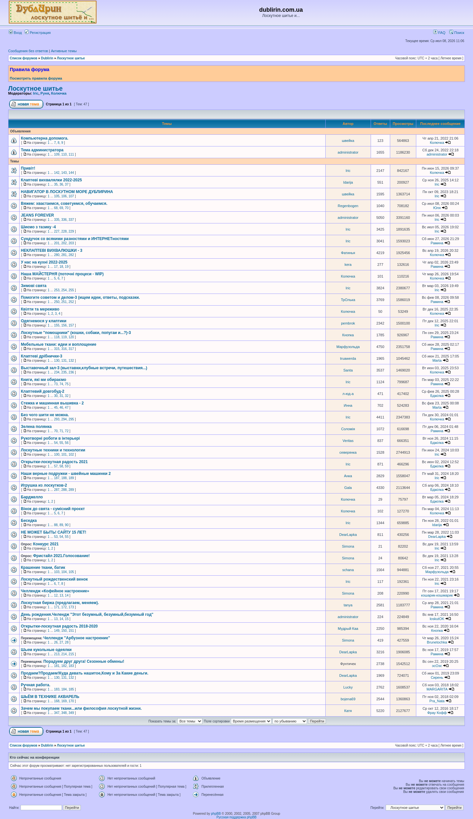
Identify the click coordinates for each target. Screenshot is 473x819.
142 (57, 172)
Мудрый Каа (348, 628)
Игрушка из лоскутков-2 (44, 485)
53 (56, 536)
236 (71, 372)
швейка (348, 141)
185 (71, 689)
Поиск (456, 33)
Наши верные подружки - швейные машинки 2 (66, 473)
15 (66, 619)
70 (66, 208)
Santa (348, 370)
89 (61, 525)
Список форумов (23, 58)
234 (57, 372)
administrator (348, 152)
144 (71, 172)
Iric (35, 93)
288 (64, 490)
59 (66, 466)
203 (71, 243)
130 (57, 360)
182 (64, 666)
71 (61, 431)
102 (71, 454)
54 (56, 443)
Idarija (348, 182)
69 (61, 208)
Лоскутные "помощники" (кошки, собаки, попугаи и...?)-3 (76, 332)
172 (64, 607)
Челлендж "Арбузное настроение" (76, 638)
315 (57, 349)
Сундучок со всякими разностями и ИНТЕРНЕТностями (75, 238)
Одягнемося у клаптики (44, 321)
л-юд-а (347, 394)
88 (56, 525)
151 (71, 630)
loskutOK (437, 619)
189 (71, 478)
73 (56, 384)
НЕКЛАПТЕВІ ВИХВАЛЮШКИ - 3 (51, 250)
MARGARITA (436, 689)
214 (64, 654)
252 (71, 302)
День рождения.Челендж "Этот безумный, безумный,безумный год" (87, 614)
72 (66, 431)
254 (64, 290)
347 (57, 713)
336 (64, 219)
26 (56, 642)
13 (61, 595)
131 (64, 360)
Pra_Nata (436, 701)
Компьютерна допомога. (44, 138)
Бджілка (437, 396)
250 (57, 302)
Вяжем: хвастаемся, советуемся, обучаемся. (64, 203)
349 (71, 713)
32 (66, 396)
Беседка (29, 520)
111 (71, 154)
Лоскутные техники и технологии (53, 450)
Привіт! (28, 168)
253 (57, 290)
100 (57, 454)
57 (56, 466)
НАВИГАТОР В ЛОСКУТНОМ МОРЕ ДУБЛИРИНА (67, 192)
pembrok (348, 323)
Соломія (348, 429)
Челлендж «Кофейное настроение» (55, 591)
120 (71, 337)
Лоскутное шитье (71, 58)
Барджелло (32, 497)
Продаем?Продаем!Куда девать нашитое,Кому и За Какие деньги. (84, 673)
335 (57, 219)
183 (71, 666)
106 (64, 196)
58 (61, 466)
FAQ (439, 33)
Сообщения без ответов (28, 51)
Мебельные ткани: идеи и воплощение (58, 344)
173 (71, 607)
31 (61, 396)
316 (64, 349)
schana (348, 570)
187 (57, 478)
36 (61, 184)
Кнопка (348, 335)
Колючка (59, 93)
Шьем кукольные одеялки (46, 649)
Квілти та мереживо (40, 309)
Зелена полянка (36, 426)
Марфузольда (348, 347)
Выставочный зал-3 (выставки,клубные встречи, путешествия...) (84, 368)
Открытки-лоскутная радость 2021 (54, 462)
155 (57, 325)
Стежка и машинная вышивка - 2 (52, 403)
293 (57, 419)
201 (57, 243)
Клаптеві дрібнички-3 (41, 356)
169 (64, 701)
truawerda (348, 358)
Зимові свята (33, 285)
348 (64, 713)
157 (71, 325)
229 (71, 231)
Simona (348, 546)
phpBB (216, 813)
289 (71, 490)
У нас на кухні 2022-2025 (44, 262)
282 (71, 255)
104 (64, 572)
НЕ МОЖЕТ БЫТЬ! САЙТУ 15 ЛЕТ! (53, 532)
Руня (44, 93)
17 (56, 266)
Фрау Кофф (437, 713)
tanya (348, 605)
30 (56, 396)
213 (57, 654)
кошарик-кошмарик (437, 595)
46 (61, 407)
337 (71, 219)
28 (66, 642)
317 (71, 349)
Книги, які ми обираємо (43, 379)
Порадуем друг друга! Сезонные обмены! (83, 661)
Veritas (348, 441)
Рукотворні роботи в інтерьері (50, 438)
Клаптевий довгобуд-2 (42, 391)
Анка (348, 476)
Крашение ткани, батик (43, 567)
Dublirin (47, 58)
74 (61, 384)
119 (64, 337)
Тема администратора (42, 150)
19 (66, 266)
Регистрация (38, 33)
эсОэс (437, 666)
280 (57, 255)
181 (57, 666)
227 (57, 231)
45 (56, 407)
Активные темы (64, 51)
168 (57, 701)
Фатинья (348, 253)
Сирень (437, 677)
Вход (15, 33)
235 (64, 372)
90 (66, 525)
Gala (348, 488)
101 (64, 454)
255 (71, 290)
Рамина (437, 243)
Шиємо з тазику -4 (38, 227)
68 (56, 208)
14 (66, 595)
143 (64, 172)
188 (64, 478)
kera (348, 264)
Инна (348, 405)
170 (71, 701)
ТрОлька (348, 300)
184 (64, 689)
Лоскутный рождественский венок (54, 579)
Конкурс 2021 (46, 544)
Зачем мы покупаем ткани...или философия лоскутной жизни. (81, 708)
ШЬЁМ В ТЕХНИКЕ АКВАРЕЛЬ (50, 696)
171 (57, 607)
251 (64, 302)
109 (57, 154)
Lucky (348, 687)
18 (61, 266)
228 (64, 231)
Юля (437, 208)
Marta (436, 360)
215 (71, 654)
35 (56, 184)
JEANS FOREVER (37, 215)
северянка (348, 452)
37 (66, 184)
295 (71, 419)
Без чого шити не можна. (45, 415)
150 (64, 630)
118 (57, 337)
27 (61, 642)
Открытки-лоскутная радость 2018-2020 (59, 626)
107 (71, 196)
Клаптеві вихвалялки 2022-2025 (51, 180)
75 (66, 384)
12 (56, 595)
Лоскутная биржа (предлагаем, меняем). (60, 602)
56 (66, 443)
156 (64, 325)
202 (64, 243)
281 (64, 255)
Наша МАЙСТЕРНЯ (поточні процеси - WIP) (62, 274)
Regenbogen (348, 206)
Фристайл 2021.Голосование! (61, 556)
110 (64, 154)
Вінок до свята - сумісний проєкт (53, 509)
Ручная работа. (35, 685)
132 (71, 360)
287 (57, 490)
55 (61, 443)
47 (66, 407)
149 (57, 630)
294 (64, 419)
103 (57, 572)
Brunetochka (437, 642)
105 (57, 196)
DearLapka (348, 535)
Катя (348, 711)
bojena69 (348, 699)
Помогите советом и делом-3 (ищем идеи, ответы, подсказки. (80, 297)
